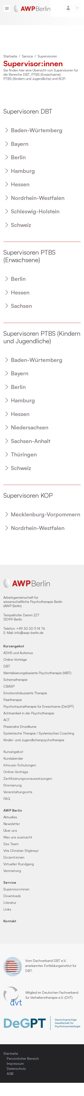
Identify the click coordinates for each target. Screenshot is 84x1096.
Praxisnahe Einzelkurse (20, 726)
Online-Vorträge (15, 659)
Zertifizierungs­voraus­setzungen (27, 778)
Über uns (10, 830)
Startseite (10, 56)
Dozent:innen (14, 857)
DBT (26, 74)
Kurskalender (13, 758)
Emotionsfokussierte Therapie (25, 693)
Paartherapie (12, 700)
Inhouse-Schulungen (19, 765)
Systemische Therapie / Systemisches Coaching (38, 733)
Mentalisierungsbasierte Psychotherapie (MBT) (37, 673)
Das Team (10, 844)
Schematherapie (15, 680)
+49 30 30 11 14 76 (30, 628)
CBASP (8, 686)
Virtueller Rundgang (18, 864)
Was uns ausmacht (17, 837)
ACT (6, 720)
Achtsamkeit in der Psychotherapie (28, 713)
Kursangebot (13, 646)
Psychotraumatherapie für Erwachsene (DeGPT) (38, 706)
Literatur (9, 902)
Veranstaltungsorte (17, 792)
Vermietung (12, 871)
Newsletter (11, 824)
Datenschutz (16, 1068)
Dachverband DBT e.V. (49, 961)
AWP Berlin (12, 810)
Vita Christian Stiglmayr (21, 851)
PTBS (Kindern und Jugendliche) (27, 78)
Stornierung (12, 785)
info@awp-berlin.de (28, 633)
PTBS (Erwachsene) (45, 74)
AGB (10, 1073)
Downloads (12, 896)
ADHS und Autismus (18, 653)
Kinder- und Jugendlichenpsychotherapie (33, 740)
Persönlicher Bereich (23, 1058)
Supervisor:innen (16, 889)
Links (7, 909)
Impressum (15, 1063)
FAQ (6, 799)
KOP (61, 78)
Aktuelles (10, 817)
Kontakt (9, 921)
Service (27, 56)
